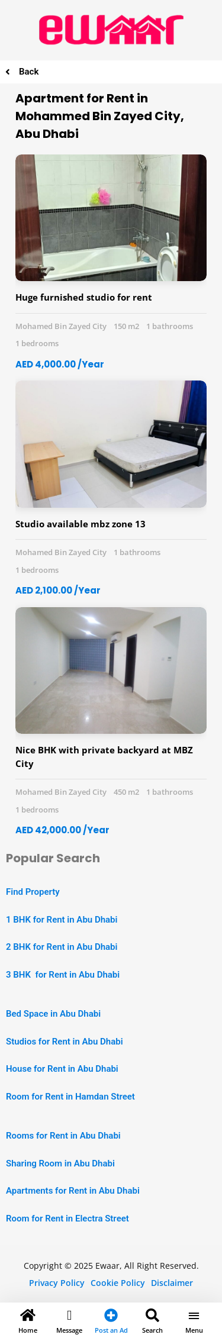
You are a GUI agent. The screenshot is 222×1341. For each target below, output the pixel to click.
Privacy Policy (57, 1282)
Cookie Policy (118, 1282)
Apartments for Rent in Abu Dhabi (73, 1190)
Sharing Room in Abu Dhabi (60, 1163)
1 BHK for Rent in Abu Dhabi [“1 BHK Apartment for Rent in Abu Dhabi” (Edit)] (61, 919)
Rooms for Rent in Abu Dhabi (63, 1135)
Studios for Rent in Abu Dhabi (64, 1041)
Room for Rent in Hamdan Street (70, 1096)
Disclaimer (172, 1282)
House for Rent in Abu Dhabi (62, 1068)
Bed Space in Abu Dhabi (53, 1013)
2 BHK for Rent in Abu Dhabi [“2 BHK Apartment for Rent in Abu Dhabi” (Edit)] (61, 947)
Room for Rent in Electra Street (67, 1218)
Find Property (33, 892)
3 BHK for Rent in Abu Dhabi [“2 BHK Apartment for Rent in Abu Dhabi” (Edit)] (63, 974)
